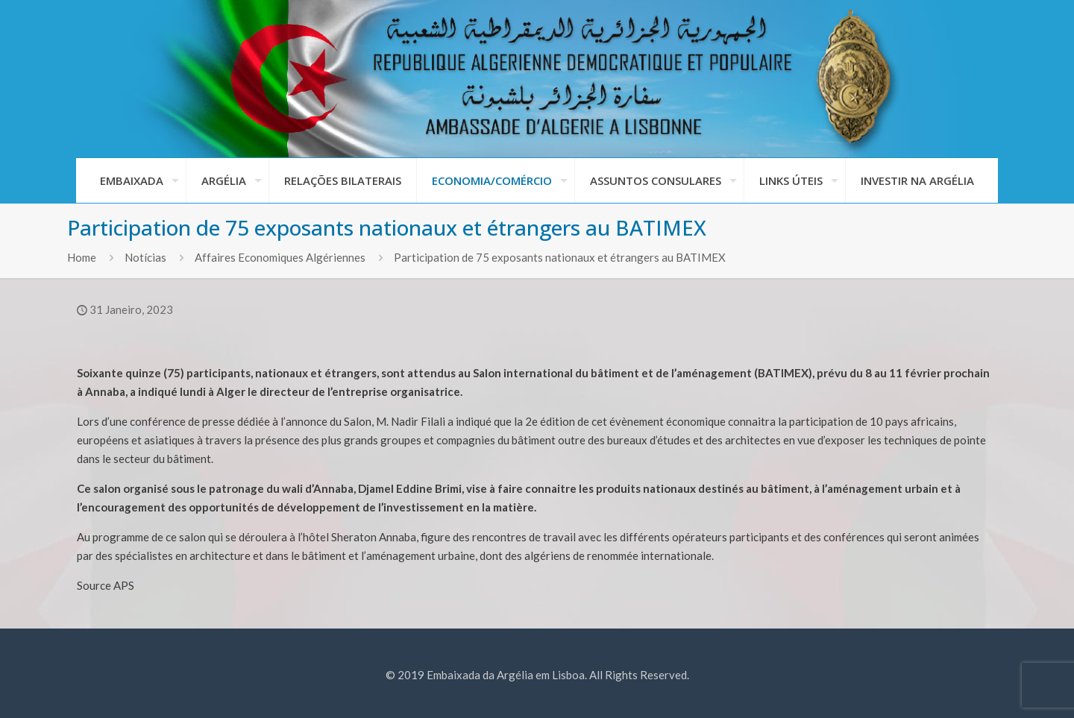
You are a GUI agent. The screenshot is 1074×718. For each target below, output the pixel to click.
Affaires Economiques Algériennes (280, 257)
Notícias (145, 257)
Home (81, 257)
